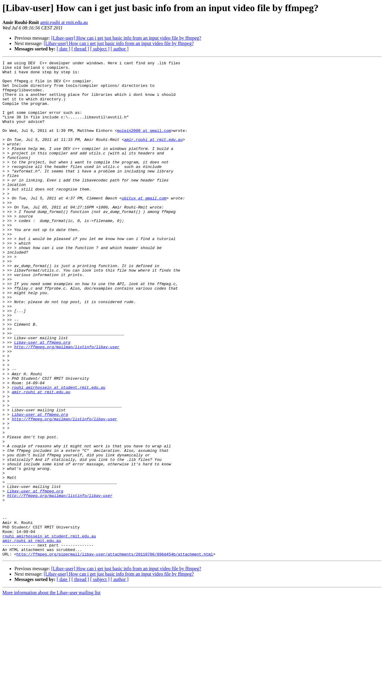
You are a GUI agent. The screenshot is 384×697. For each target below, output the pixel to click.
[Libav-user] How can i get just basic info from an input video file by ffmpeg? (126, 38)
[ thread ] (80, 48)
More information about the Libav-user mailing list (51, 691)
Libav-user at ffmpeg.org (42, 399)
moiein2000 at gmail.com (144, 145)
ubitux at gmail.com (144, 226)
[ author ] (120, 48)
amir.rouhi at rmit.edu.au (64, 22)
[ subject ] (100, 48)
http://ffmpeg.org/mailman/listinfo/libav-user (66, 404)
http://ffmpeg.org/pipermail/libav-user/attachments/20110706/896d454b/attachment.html (114, 653)
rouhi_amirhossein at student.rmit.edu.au (58, 453)
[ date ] (63, 48)
